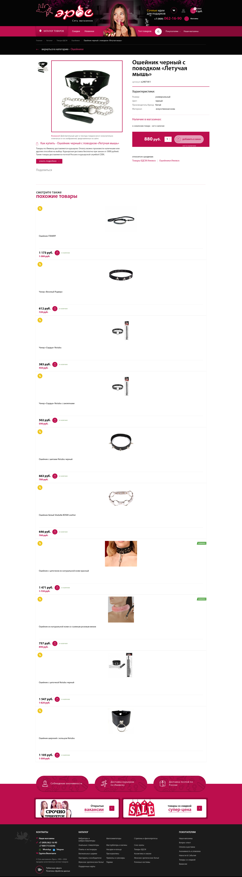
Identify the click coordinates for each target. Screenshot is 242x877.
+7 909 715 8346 (47, 846)
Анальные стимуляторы (89, 846)
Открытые (75, 809)
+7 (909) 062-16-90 (46, 843)
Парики (109, 863)
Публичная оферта (54, 869)
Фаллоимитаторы (113, 839)
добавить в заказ (188, 139)
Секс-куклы (139, 846)
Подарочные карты (87, 867)
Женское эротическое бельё (146, 859)
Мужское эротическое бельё (91, 863)
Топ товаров (144, 31)
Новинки (93, 31)
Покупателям (173, 31)
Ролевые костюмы (142, 863)
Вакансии (183, 865)
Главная (39, 41)
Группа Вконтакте (46, 854)
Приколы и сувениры (115, 859)
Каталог (50, 41)
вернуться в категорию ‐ (60, 49)
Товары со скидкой (187, 860)
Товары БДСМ (63, 41)
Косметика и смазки (142, 854)
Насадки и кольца (113, 850)
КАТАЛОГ (53, 31)
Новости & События (187, 856)
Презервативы (112, 854)
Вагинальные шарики (88, 854)
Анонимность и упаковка (189, 852)
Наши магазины (191, 31)
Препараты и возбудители (90, 859)
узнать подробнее (49, 161)
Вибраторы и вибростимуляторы (87, 840)
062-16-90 (166, 19)
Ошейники (77, 41)
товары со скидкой (162, 809)
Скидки (80, 31)
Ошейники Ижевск (169, 161)
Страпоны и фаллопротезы (146, 839)
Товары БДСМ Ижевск (144, 161)
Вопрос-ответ (185, 843)
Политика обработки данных (58, 872)
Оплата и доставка (187, 848)
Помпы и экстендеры (88, 850)
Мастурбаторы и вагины (116, 846)
